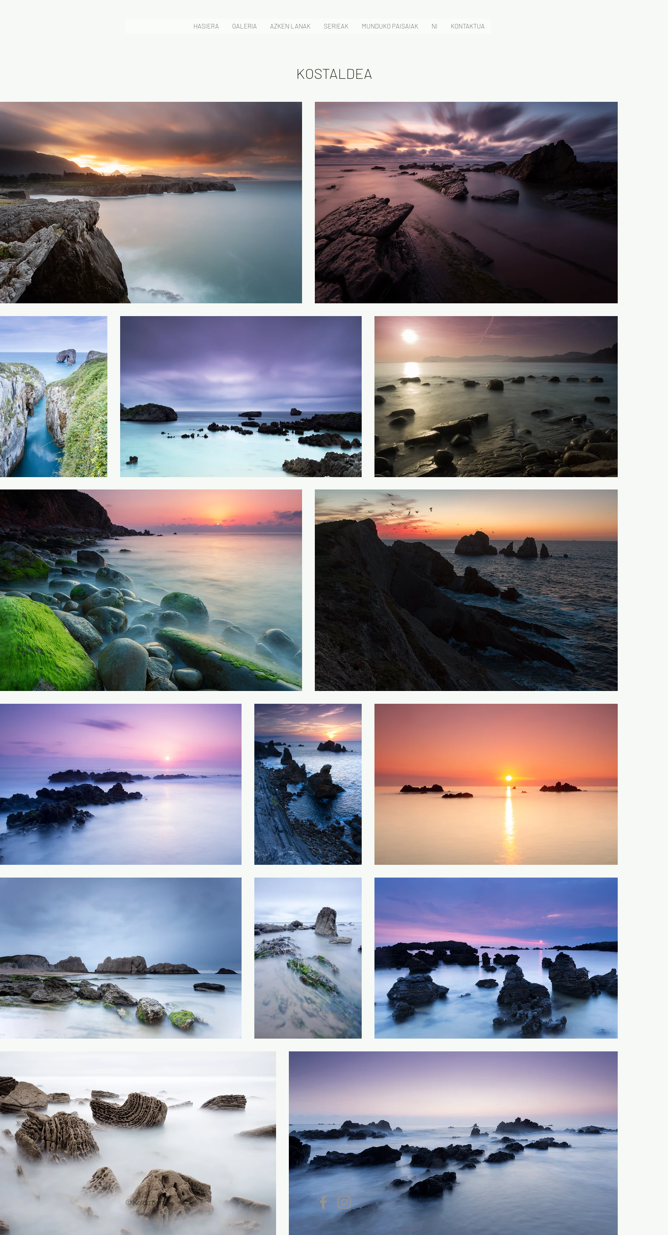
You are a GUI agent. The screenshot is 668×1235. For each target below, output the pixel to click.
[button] (244, 26)
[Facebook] (323, 1202)
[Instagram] (344, 1202)
